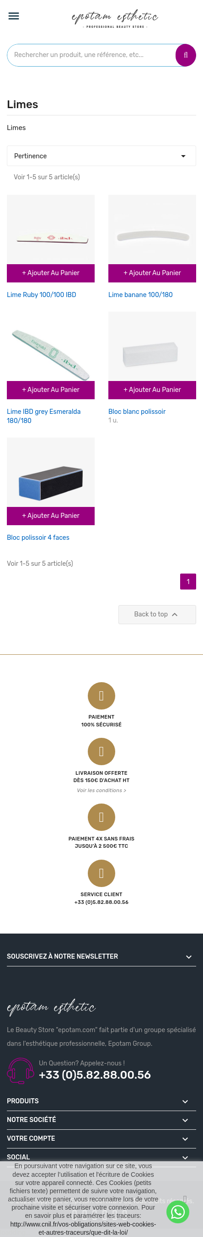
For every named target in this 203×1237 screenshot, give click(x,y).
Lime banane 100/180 (140, 295)
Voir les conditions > (101, 790)
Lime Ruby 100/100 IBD (41, 295)
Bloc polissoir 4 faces (38, 538)
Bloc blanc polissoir (137, 412)
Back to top (157, 614)
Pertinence (101, 154)
